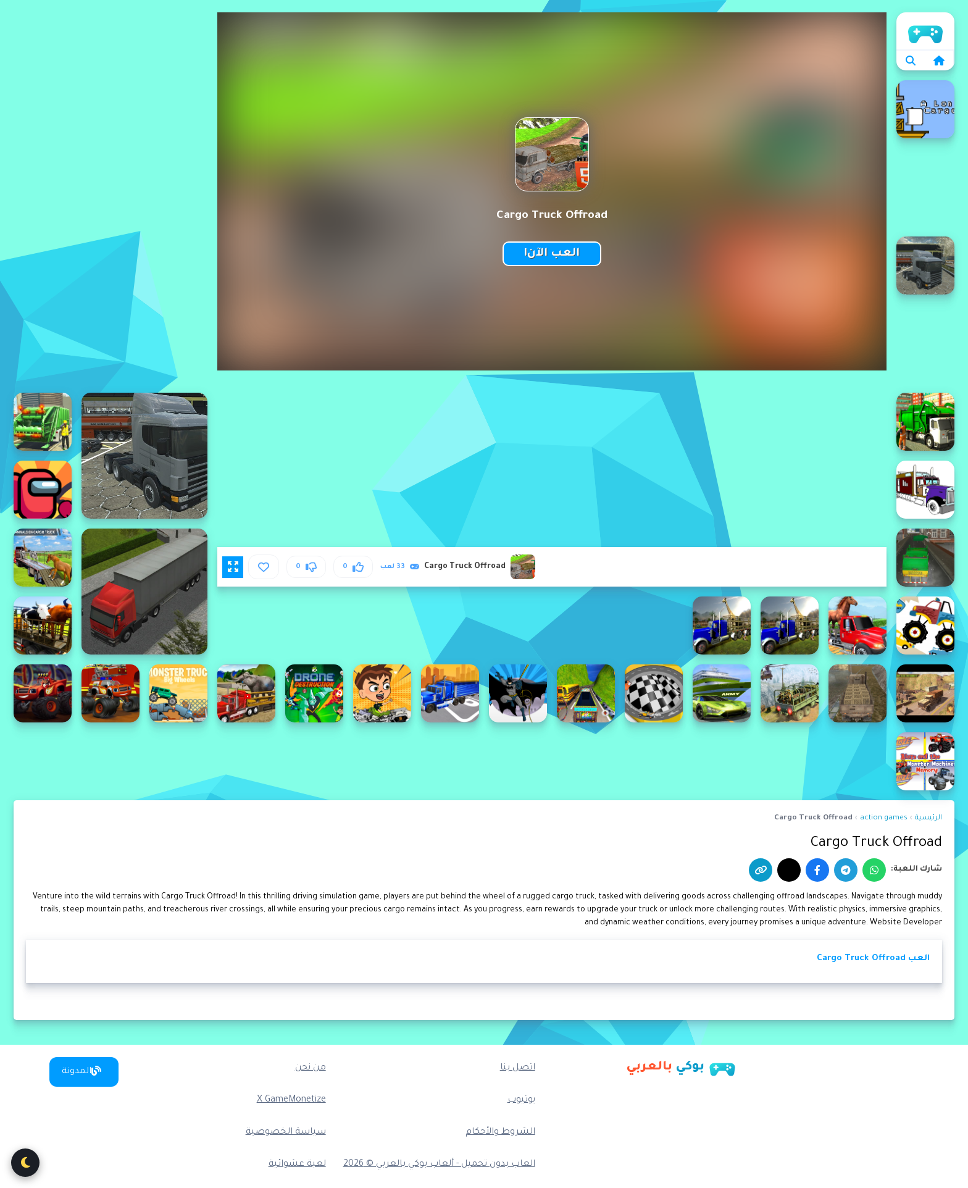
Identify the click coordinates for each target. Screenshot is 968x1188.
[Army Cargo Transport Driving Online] (790, 693)
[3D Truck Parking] (144, 592)
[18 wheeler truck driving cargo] (144, 456)
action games (884, 818)
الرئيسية (928, 818)
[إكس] (789, 870)
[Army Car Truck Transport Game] (925, 693)
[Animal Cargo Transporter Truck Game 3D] (43, 558)
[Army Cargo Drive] (857, 693)
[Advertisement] (110, 197)
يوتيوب (521, 1100)
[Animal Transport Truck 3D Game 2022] (722, 625)
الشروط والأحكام (500, 1132)
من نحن (310, 1068)
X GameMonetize (291, 1100)
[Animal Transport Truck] (857, 625)
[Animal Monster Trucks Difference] (925, 625)
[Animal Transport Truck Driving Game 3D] (43, 625)
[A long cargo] (925, 109)
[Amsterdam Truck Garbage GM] (925, 558)
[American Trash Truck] (925, 422)
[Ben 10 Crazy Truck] (382, 693)
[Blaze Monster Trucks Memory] (925, 761)
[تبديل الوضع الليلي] (25, 1162)
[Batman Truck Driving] (518, 693)
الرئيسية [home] (925, 30)
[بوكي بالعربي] (681, 1067)
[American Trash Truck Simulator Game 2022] (43, 422)
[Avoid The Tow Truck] (654, 693)
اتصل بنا (517, 1068)
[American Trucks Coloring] (925, 490)
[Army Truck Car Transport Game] (722, 693)
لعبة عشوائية (297, 1164)
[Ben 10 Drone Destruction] (314, 693)
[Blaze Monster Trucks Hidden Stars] (43, 693)
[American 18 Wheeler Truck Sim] (925, 265)
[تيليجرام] (845, 870)
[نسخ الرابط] (760, 870)
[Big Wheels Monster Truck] (178, 693)
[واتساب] (874, 870)
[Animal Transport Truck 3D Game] (790, 625)
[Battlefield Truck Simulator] (450, 693)
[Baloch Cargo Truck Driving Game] (586, 693)
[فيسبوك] (817, 870)
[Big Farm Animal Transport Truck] (246, 693)
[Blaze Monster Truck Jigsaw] (110, 693)
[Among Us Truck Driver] (43, 490)
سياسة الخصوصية (286, 1132)
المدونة (81, 1071)
